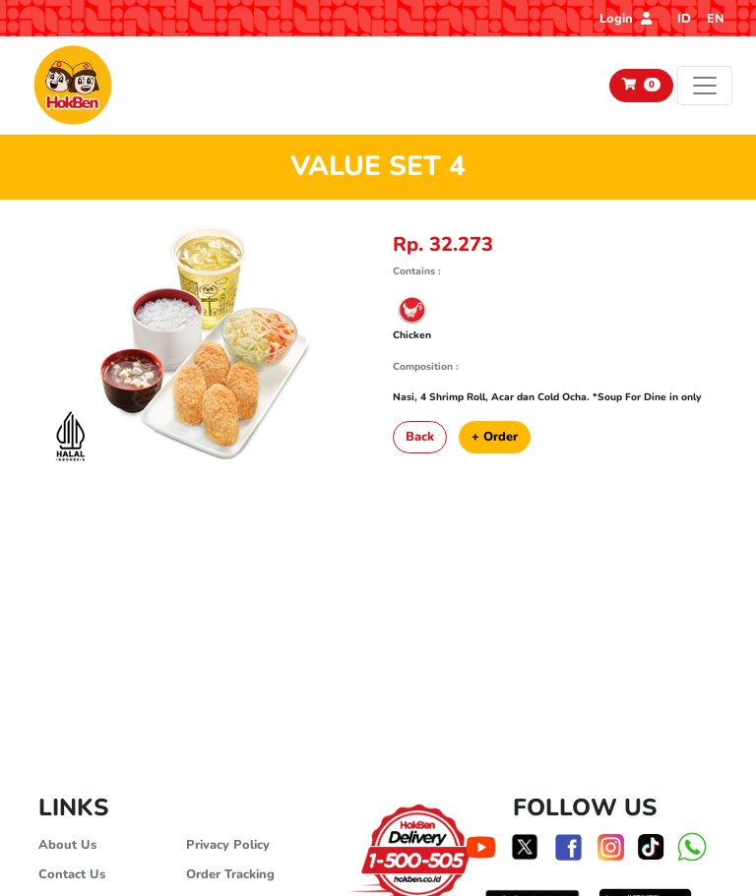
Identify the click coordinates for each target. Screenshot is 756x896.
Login (625, 19)
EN (715, 19)
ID (684, 19)
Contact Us (71, 874)
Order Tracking (230, 874)
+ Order (495, 437)
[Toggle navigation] (704, 85)
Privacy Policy (228, 845)
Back (420, 437)
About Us (67, 845)
